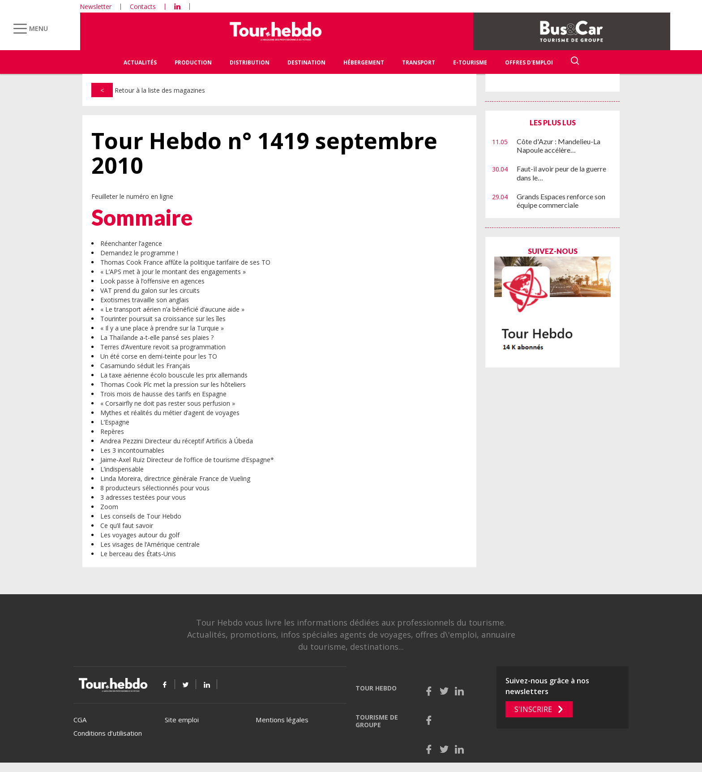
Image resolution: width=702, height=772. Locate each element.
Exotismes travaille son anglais (144, 300)
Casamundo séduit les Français (145, 365)
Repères (112, 431)
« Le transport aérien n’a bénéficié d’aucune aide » (172, 309)
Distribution (250, 62)
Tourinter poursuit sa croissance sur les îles (163, 318)
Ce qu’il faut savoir (126, 525)
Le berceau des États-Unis (138, 553)
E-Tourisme (470, 62)
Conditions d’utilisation (107, 733)
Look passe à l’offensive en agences (152, 281)
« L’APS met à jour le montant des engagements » (173, 271)
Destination (306, 62)
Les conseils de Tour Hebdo (140, 516)
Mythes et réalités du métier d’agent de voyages (170, 412)
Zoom (109, 506)
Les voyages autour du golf (140, 535)
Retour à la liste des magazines (148, 90)
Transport (418, 62)
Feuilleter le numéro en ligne (132, 196)
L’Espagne (114, 422)
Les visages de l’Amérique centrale (150, 544)
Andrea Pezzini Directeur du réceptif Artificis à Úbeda (176, 441)
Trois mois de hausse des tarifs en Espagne (163, 394)
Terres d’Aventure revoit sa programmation (163, 347)
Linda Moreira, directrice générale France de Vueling (175, 478)
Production (193, 62)
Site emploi (182, 719)
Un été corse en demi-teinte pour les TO (158, 356)
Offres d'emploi (529, 62)
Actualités (140, 62)
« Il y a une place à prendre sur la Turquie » (162, 328)
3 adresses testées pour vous (143, 497)
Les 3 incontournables (132, 450)
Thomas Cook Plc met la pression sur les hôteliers (173, 384)
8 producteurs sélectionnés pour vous (155, 488)
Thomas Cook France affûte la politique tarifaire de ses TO (185, 262)
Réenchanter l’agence (131, 243)
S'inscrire (533, 709)
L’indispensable (122, 469)
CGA (79, 719)
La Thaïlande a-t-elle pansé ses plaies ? (157, 337)
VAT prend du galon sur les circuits (150, 290)
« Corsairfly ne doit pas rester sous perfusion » (167, 403)
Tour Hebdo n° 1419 (264, 153)
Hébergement (363, 62)
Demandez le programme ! (139, 253)
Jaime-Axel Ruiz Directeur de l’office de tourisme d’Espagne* (187, 459)
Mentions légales (282, 719)
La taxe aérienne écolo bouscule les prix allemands (174, 375)
